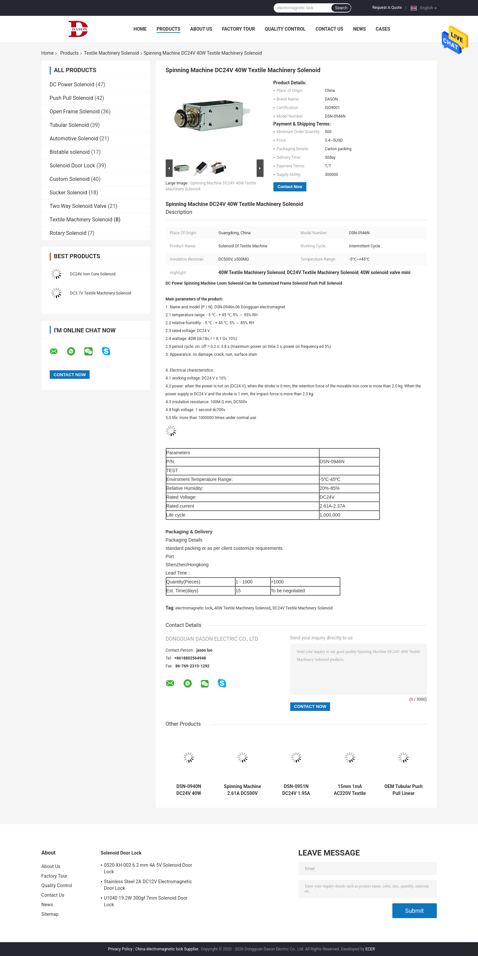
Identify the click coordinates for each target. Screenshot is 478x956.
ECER (370, 949)
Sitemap (50, 914)
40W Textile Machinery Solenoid (242, 608)
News (359, 29)
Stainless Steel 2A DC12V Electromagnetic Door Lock (148, 885)
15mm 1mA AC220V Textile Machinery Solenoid (350, 790)
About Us (201, 29)
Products (168, 29)
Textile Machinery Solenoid (111, 53)
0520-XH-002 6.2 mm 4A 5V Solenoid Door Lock (148, 868)
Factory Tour (238, 29)
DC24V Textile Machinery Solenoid (302, 608)
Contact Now (290, 186)
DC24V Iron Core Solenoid (93, 274)
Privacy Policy (120, 949)
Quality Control (285, 29)
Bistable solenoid (70, 152)
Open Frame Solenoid (75, 111)
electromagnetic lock (194, 608)
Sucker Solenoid (68, 192)
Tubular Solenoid (69, 125)
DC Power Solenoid (72, 84)
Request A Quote (387, 7)
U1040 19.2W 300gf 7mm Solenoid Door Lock (146, 901)
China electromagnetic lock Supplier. (167, 949)
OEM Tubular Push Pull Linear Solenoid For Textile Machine (403, 790)
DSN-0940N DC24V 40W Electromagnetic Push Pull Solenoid (188, 790)
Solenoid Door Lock (72, 165)
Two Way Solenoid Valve (78, 206)
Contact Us (329, 29)
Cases (383, 29)
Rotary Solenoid (68, 233)
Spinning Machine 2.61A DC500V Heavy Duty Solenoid (242, 790)
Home (140, 29)
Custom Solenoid (70, 179)
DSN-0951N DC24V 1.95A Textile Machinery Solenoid (296, 790)
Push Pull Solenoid (72, 98)
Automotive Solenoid (74, 138)
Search (341, 8)
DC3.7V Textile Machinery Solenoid (100, 293)
